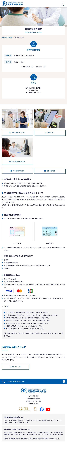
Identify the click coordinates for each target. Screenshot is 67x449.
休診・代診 (38, 67)
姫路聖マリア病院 (7, 37)
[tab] (33, 381)
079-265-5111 (36, 401)
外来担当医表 (25, 67)
